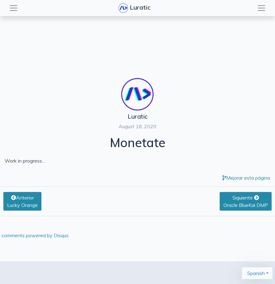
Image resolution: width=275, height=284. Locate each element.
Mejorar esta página (246, 178)
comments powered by (35, 235)
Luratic (135, 8)
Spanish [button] (255, 273)
